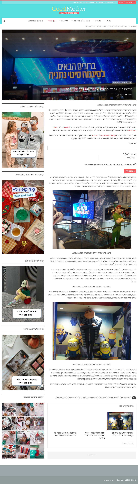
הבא (124, 443)
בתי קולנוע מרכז (113, 398)
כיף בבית (64, 20)
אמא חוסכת (128, 413)
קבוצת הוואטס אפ (108, 135)
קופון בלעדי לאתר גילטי (34, 329)
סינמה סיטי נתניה (61, 398)
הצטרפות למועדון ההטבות (88, 2)
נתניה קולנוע (82, 398)
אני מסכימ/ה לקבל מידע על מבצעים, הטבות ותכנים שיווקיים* (110, 164)
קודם (131, 443)
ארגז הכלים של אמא (81, 20)
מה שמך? (132, 143)
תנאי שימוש (111, 2)
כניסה (76, 2)
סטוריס (98, 20)
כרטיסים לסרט (92, 398)
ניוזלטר (94, 135)
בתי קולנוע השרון (125, 398)
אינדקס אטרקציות (35, 20)
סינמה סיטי (72, 398)
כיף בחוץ (51, 20)
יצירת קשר (102, 2)
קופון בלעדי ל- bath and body (29, 174)
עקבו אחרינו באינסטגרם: (33, 397)
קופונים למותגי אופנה (34, 260)
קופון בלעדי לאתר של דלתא (32, 106)
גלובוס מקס (103, 398)
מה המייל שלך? (117, 156)
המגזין (109, 20)
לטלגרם (67, 127)
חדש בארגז (126, 82)
